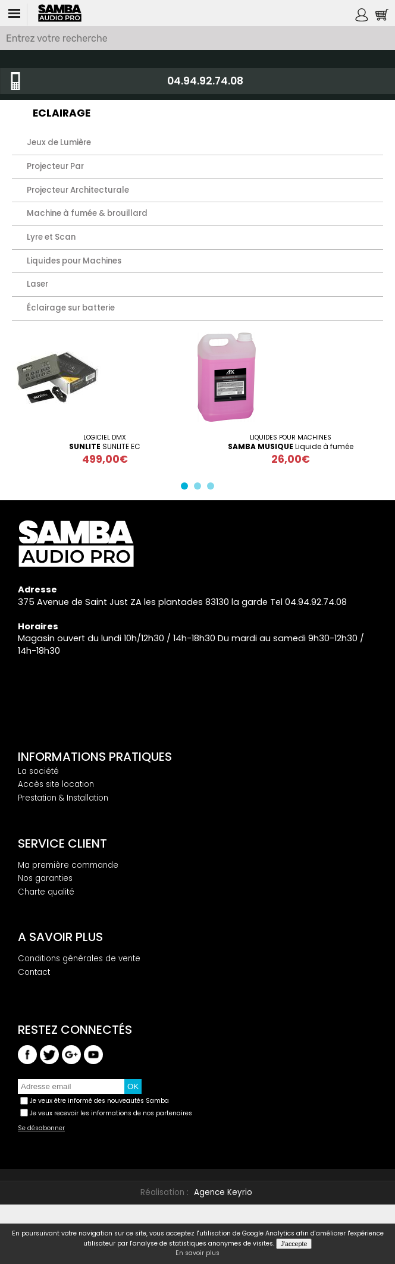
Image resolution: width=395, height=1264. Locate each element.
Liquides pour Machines (290, 438)
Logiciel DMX (104, 438)
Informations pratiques (95, 756)
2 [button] (200, 488)
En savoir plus (197, 1253)
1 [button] (187, 488)
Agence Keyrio (223, 1192)
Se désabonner (41, 1128)
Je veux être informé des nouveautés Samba (99, 1100)
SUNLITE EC (104, 446)
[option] (105, 399)
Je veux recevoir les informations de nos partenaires (111, 1113)
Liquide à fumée (290, 446)
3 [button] (213, 488)
